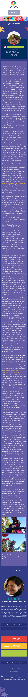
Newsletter (14, 671)
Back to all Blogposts (14, 662)
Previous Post (14, 624)
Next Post (14, 628)
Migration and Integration (15, 47)
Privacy (14, 668)
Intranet (20, 668)
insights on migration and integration (14, 653)
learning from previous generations (14, 646)
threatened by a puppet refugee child (13, 183)
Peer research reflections (14, 638)
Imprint (7, 668)
